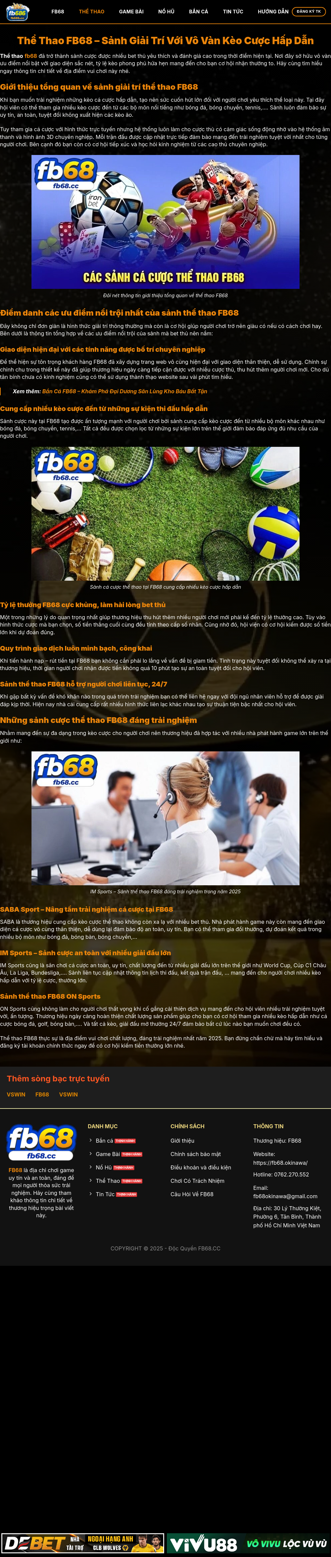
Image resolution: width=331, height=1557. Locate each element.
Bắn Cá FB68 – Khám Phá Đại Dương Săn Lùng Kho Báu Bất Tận (124, 391)
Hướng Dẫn (273, 11)
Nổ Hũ (166, 11)
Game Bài (131, 11)
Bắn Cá (198, 11)
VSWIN (16, 1094)
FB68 (58, 11)
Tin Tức (233, 11)
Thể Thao (91, 11)
